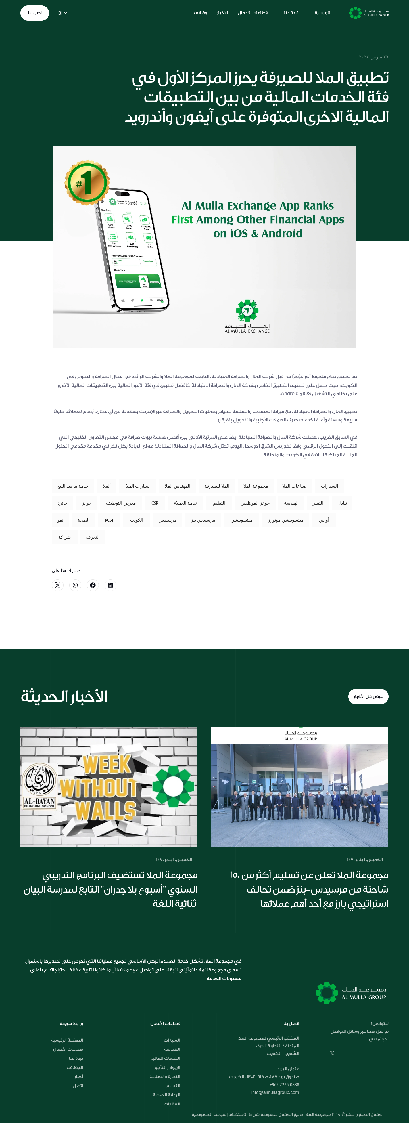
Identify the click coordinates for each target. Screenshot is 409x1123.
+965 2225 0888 (284, 1085)
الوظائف (75, 1067)
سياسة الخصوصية (209, 1114)
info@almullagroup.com (275, 1092)
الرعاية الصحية (166, 1095)
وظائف (200, 13)
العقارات (172, 1104)
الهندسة (172, 1049)
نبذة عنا (291, 13)
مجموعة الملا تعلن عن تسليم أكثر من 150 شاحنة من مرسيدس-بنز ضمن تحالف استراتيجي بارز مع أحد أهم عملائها (310, 889)
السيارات (172, 1040)
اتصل (78, 1086)
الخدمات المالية (165, 1058)
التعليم (173, 1086)
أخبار (79, 1076)
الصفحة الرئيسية (67, 1040)
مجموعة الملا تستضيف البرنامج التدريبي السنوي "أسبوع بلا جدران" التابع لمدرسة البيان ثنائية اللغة (111, 889)
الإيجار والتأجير (167, 1067)
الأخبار (222, 13)
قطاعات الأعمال (253, 13)
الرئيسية (322, 13)
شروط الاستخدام (244, 1114)
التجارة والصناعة (164, 1076)
